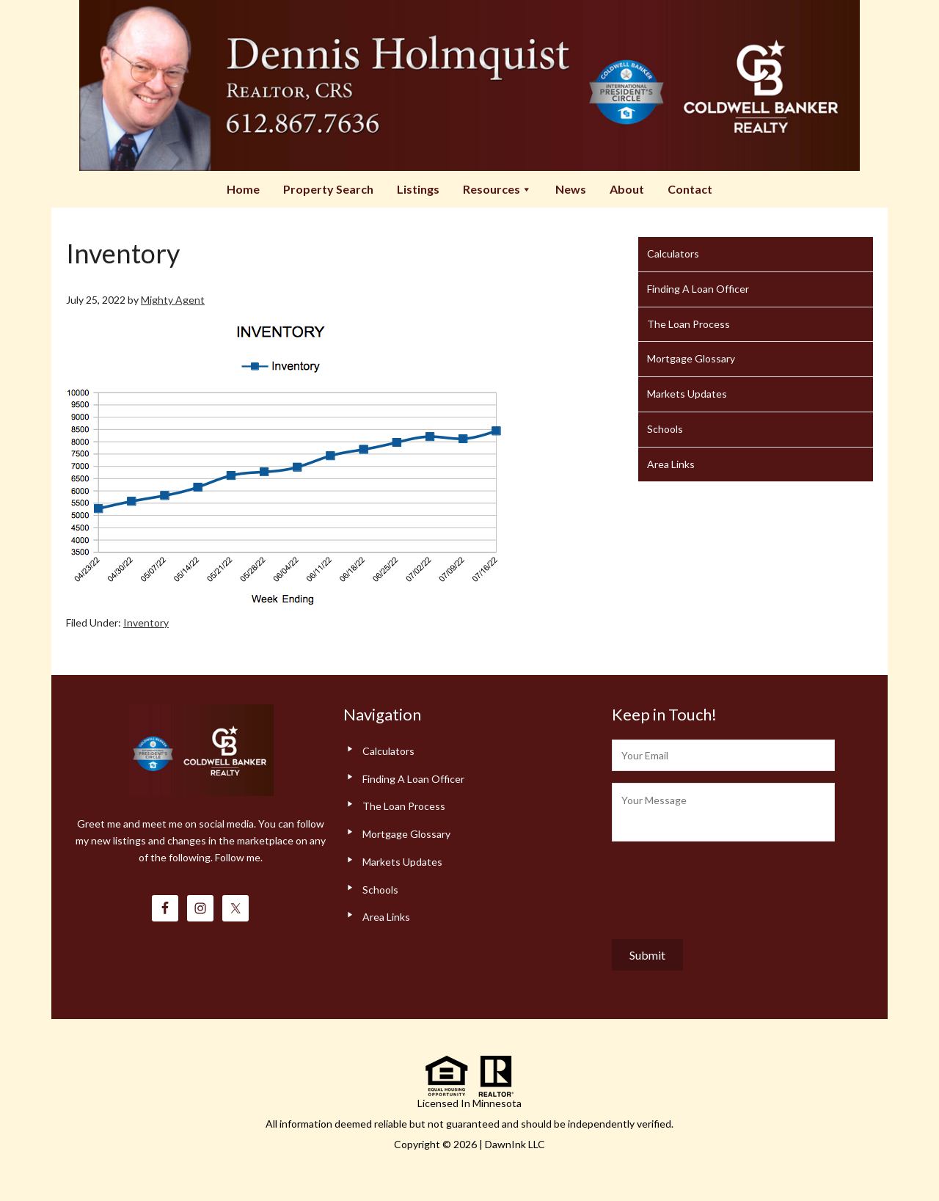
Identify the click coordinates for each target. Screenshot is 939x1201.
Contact (690, 189)
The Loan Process (688, 324)
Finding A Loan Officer (698, 288)
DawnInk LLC (515, 1144)
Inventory (146, 622)
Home (243, 189)
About (627, 189)
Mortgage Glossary (691, 358)
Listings (418, 189)
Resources (497, 189)
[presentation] (723, 887)
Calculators (673, 253)
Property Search (328, 189)
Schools (665, 429)
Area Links (671, 464)
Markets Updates (687, 393)
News (570, 189)
